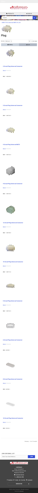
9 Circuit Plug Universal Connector (12, 184)
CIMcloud (21, 491)
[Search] (35, 17)
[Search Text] (19, 17)
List (28, 45)
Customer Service (19, 475)
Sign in (4, 70)
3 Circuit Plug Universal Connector (12, 105)
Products (10, 14)
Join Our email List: (8, 454)
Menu (3, 1)
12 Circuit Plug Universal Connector (13, 223)
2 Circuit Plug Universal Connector (12, 66)
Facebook (9, 480)
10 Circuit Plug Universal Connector (13, 418)
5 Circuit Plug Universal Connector (12, 301)
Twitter (15, 480)
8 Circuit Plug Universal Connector (12, 379)
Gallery (10, 45)
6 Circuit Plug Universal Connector (12, 340)
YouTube (22, 480)
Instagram (29, 480)
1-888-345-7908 (19, 477)
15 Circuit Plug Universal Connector (13, 262)
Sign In (29, 14)
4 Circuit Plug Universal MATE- (11, 144)
